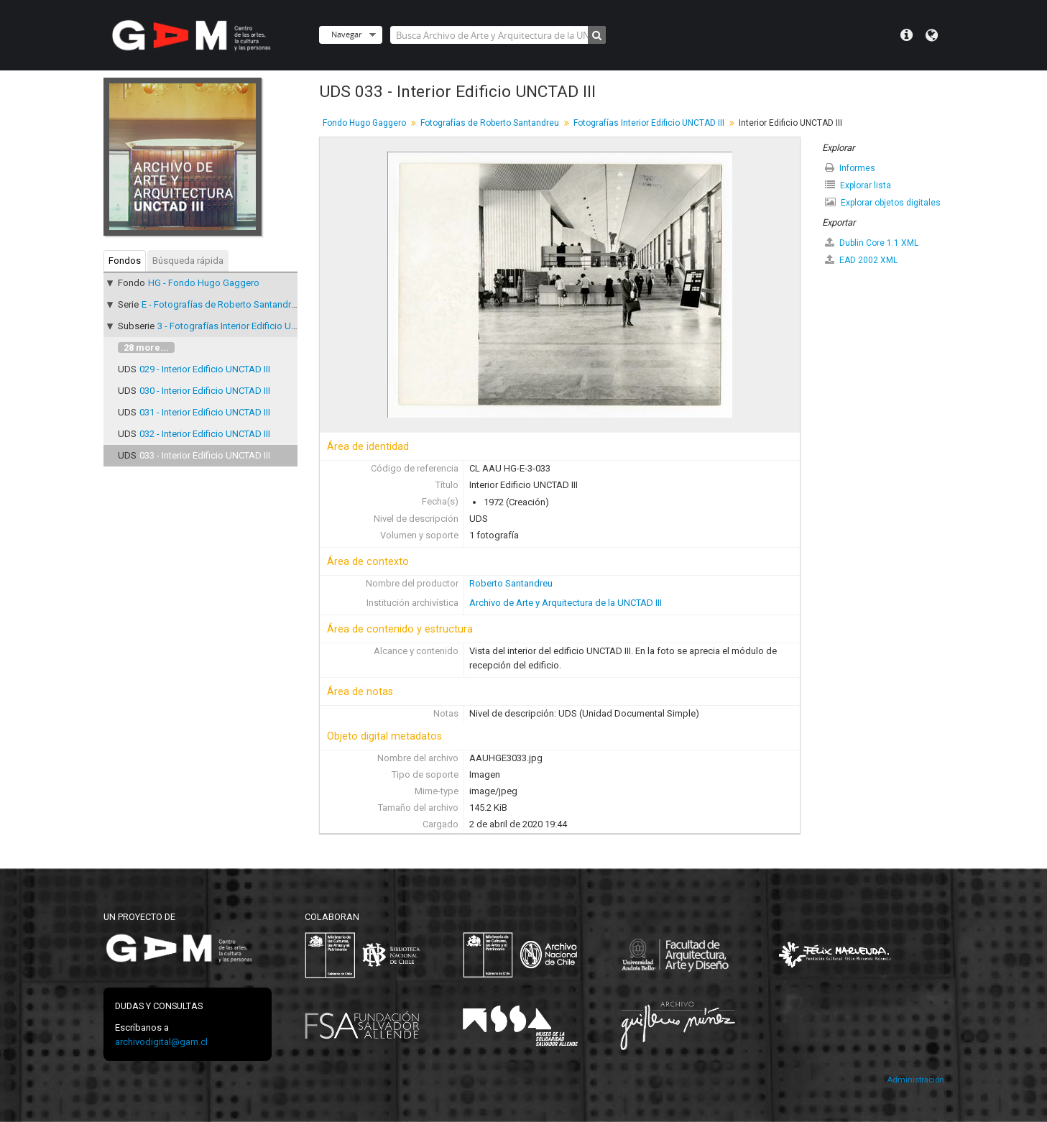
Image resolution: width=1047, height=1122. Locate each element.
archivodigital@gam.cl (161, 1041)
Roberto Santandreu (511, 583)
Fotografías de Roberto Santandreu (489, 123)
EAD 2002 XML (861, 259)
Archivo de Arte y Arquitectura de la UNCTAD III (565, 602)
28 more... (146, 347)
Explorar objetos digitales (883, 202)
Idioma (931, 35)
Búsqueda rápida (187, 260)
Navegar (346, 34)
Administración (915, 1080)
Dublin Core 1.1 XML (871, 242)
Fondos (125, 260)
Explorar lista (858, 185)
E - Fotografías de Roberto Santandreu (221, 304)
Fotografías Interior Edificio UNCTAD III (648, 123)
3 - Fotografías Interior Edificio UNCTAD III (243, 326)
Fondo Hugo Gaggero (364, 123)
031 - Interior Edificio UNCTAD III (204, 412)
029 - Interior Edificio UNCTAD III (204, 369)
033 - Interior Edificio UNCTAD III (204, 455)
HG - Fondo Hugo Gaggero (203, 282)
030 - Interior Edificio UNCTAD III (204, 390)
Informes (850, 167)
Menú (906, 35)
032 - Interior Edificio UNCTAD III (204, 433)
